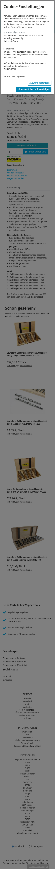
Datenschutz (9, 76)
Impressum (21, 76)
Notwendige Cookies (15, 32)
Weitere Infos (11, 41)
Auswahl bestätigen (39, 82)
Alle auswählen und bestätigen (34, 89)
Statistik (10, 49)
